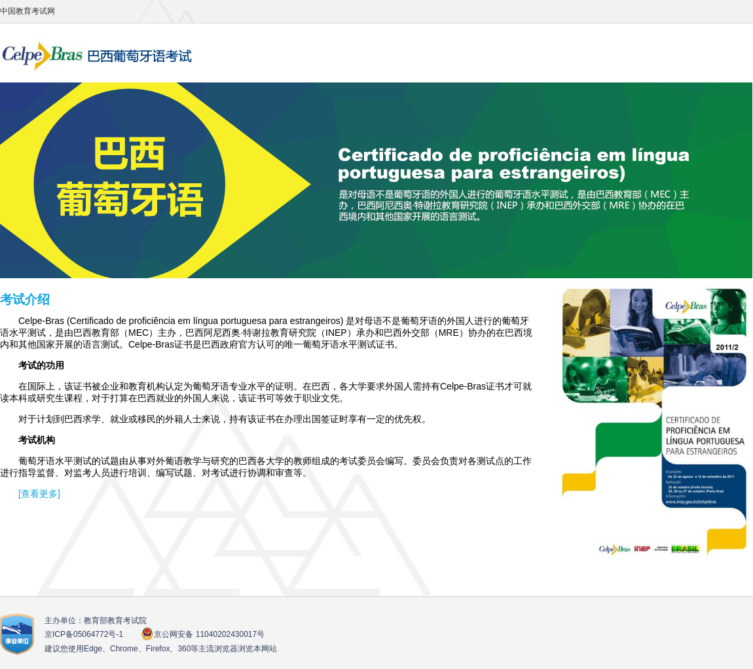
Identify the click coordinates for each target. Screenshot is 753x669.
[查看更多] (39, 493)
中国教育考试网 (27, 11)
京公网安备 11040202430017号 (203, 634)
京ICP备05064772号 (84, 634)
